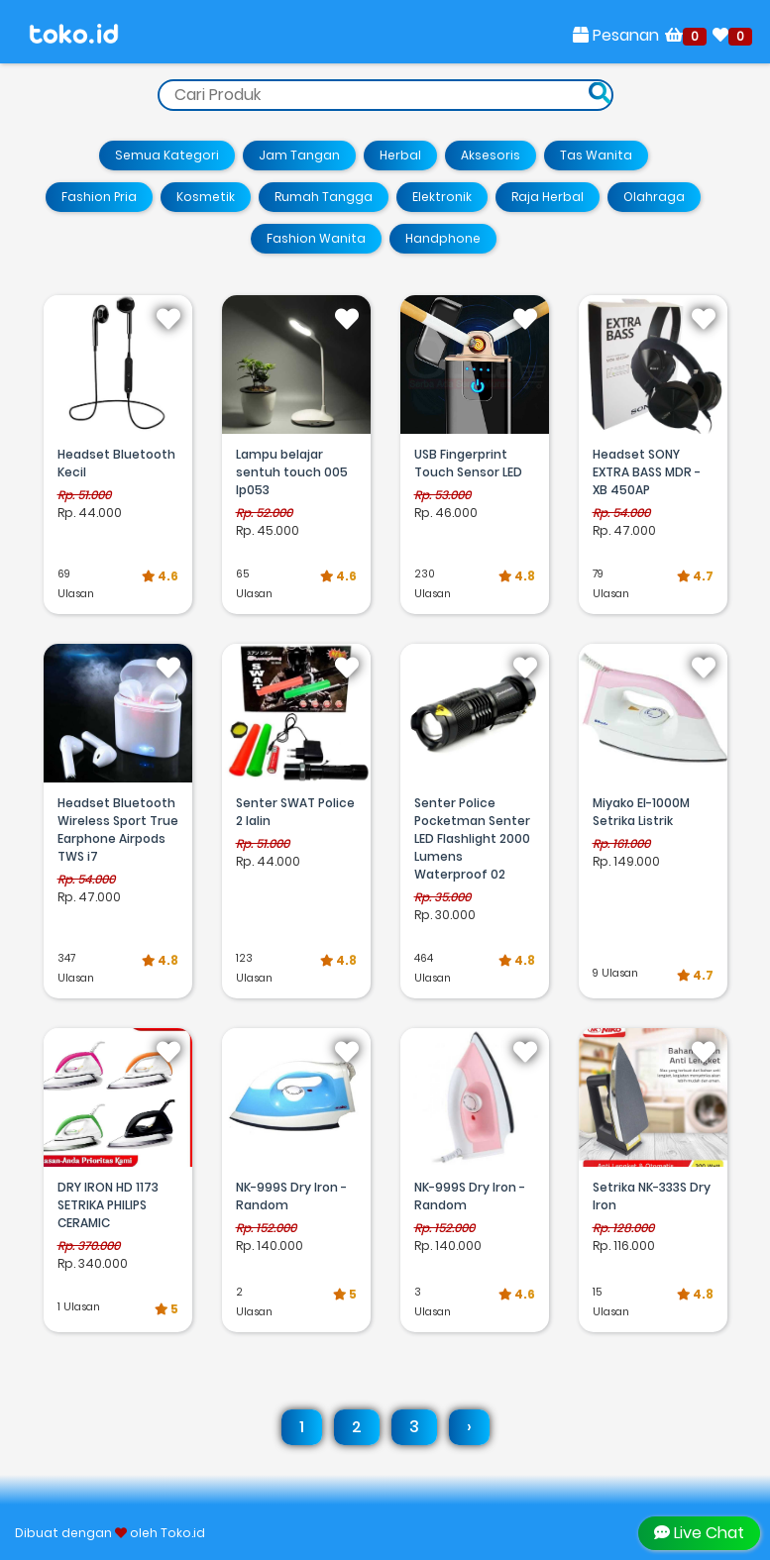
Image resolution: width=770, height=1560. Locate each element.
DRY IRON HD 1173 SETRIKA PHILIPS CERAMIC (108, 1205)
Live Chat (699, 1532)
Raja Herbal (547, 196)
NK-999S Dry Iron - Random (291, 1196)
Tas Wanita (596, 155)
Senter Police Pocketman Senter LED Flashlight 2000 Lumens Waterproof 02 (472, 838)
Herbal (400, 155)
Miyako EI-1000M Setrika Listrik (641, 811)
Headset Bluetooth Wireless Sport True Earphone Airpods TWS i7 (117, 829)
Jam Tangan (299, 155)
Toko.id (183, 1532)
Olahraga (654, 196)
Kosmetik (205, 196)
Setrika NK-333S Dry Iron (652, 1196)
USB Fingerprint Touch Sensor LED (468, 463)
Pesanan (616, 35)
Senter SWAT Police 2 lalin (295, 811)
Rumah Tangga (324, 196)
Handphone (443, 238)
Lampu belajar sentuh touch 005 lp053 (292, 472)
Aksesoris (490, 155)
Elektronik (442, 196)
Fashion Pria (99, 196)
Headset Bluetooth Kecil (116, 463)
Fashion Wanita (316, 238)
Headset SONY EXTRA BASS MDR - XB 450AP (647, 472)
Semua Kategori (167, 155)
